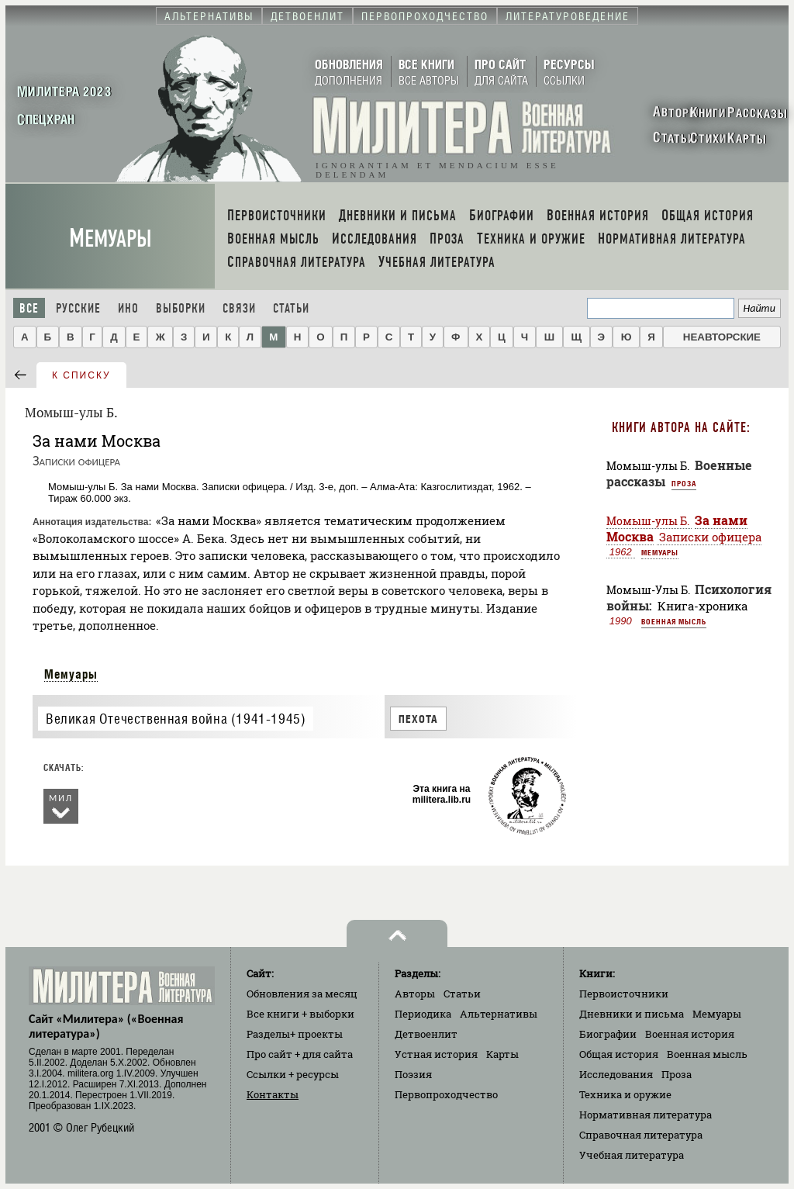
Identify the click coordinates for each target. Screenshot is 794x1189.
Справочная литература (641, 1135)
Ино (128, 308)
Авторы (415, 994)
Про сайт (300, 1054)
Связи (239, 308)
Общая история (618, 1054)
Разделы (295, 1034)
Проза (683, 483)
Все (29, 308)
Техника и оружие (625, 1094)
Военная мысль (673, 621)
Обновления (302, 994)
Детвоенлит (426, 1034)
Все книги (300, 1014)
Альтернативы (498, 1014)
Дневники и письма (631, 1014)
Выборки (180, 308)
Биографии (608, 1034)
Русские (78, 308)
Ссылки (293, 1074)
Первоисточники (623, 994)
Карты (502, 1054)
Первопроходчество (446, 1094)
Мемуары (110, 238)
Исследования (616, 1074)
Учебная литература (631, 1155)
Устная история (436, 1054)
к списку (81, 375)
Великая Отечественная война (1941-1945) (176, 718)
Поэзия (413, 1074)
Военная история (689, 1034)
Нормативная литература (645, 1115)
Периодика (423, 1014)
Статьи (291, 308)
